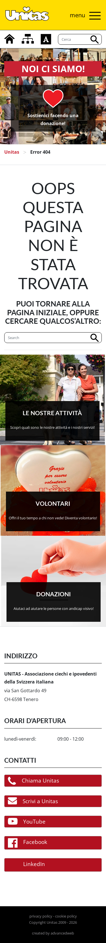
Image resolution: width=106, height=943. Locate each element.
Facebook (27, 843)
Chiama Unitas (33, 781)
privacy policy (40, 916)
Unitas (11, 152)
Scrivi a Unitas (33, 801)
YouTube (27, 821)
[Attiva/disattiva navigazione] (83, 15)
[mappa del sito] (27, 39)
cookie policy (66, 916)
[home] (9, 39)
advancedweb (62, 933)
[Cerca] (53, 337)
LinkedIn (26, 865)
